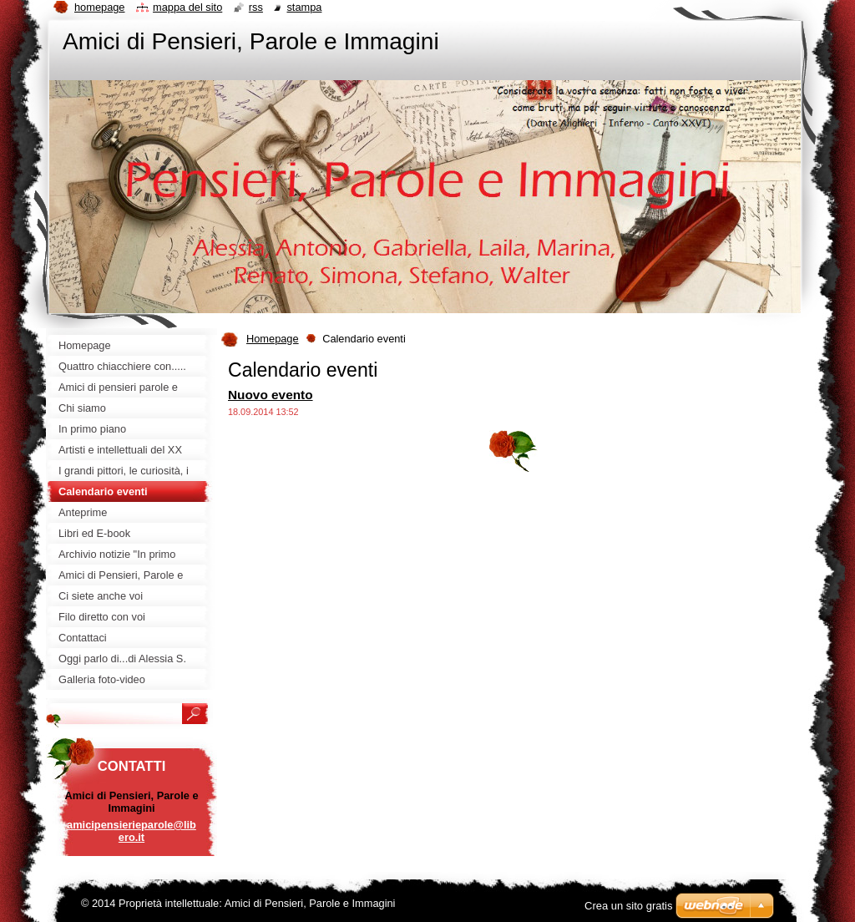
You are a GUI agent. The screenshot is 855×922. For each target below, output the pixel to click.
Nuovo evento (270, 395)
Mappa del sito (187, 7)
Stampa (303, 7)
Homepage (272, 338)
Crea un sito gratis (628, 905)
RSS (256, 7)
